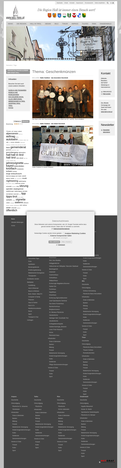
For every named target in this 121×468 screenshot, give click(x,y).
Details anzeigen (61, 238)
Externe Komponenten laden (60, 236)
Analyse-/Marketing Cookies (75, 233)
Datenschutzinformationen (61, 229)
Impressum (61, 245)
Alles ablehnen (54, 242)
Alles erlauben (66, 242)
